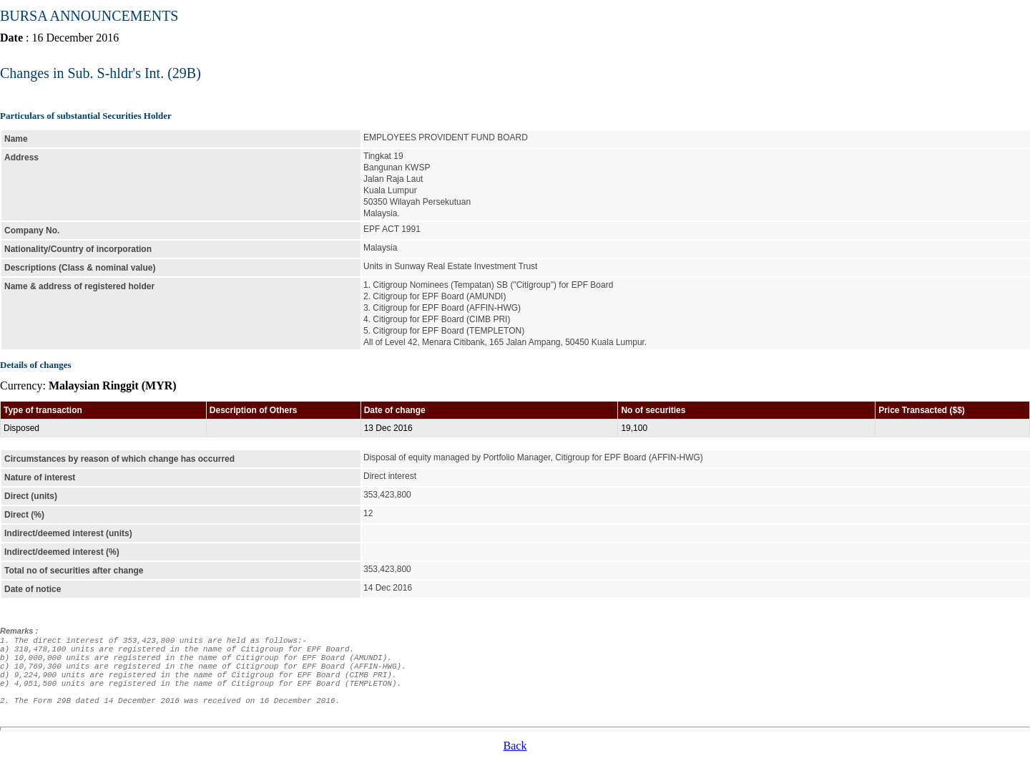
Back (515, 746)
